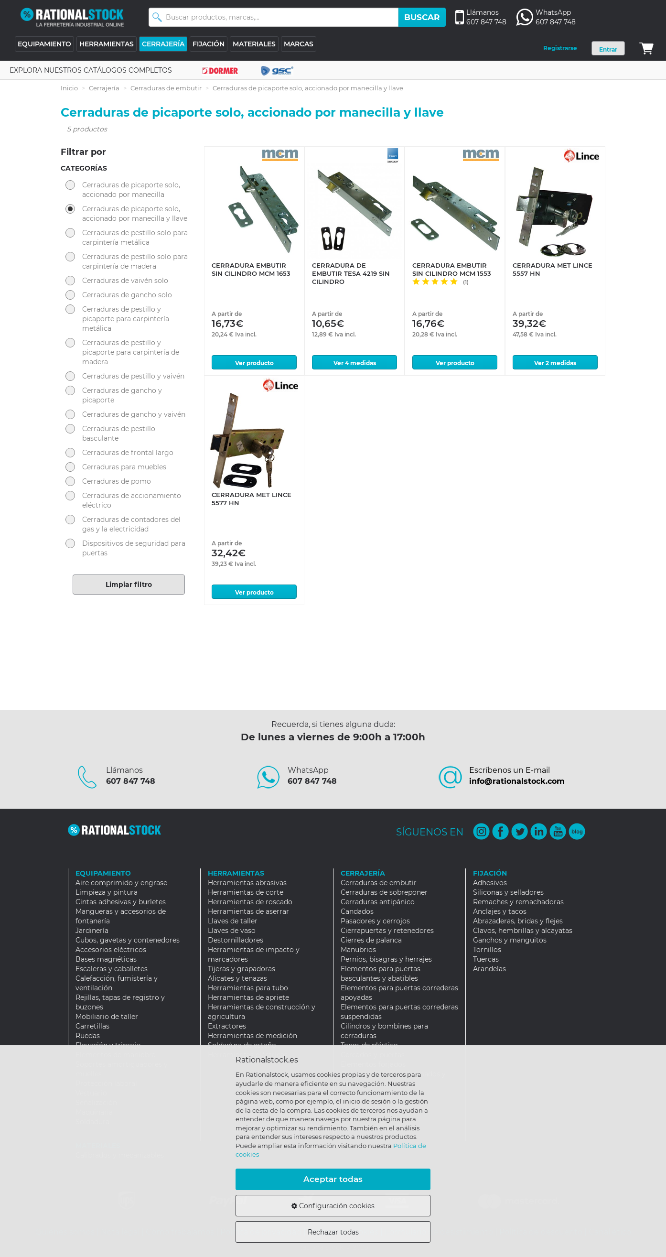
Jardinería (91, 930)
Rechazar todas (333, 1232)
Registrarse (560, 48)
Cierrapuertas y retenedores (387, 930)
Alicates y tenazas (237, 978)
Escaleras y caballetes (111, 968)
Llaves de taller (233, 921)
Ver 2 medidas (555, 363)
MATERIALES (254, 44)
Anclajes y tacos (499, 911)
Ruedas (87, 1035)
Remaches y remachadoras (518, 902)
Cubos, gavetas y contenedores (127, 940)
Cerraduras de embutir (166, 88)
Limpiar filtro (129, 584)
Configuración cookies (333, 1206)
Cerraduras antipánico (378, 902)
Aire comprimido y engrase (121, 882)
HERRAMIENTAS (106, 44)
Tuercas (486, 959)
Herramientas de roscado (250, 902)
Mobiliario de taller (106, 1016)
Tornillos (487, 949)
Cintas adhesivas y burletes (120, 902)
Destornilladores (235, 940)
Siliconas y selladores (508, 892)
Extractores (227, 1026)
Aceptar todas (333, 1179)
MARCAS (298, 44)
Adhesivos (490, 882)
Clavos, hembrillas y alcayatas (522, 930)
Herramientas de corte (245, 892)
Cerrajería (104, 88)
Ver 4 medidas (354, 363)
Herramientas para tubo (248, 988)
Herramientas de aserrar (248, 911)
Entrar (608, 49)
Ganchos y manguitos (510, 940)
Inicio (69, 88)
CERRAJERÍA (163, 44)
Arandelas (489, 968)
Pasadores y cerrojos (375, 921)
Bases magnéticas (106, 959)
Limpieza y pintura (106, 892)
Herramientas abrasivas (247, 882)
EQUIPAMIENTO (44, 44)
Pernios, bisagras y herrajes (386, 959)
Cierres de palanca (371, 940)
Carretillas (92, 1026)
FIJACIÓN (209, 44)
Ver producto (254, 363)
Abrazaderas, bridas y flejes (518, 921)
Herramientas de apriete (248, 997)
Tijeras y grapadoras (241, 968)
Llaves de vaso (232, 930)
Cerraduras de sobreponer (384, 892)
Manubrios (358, 949)
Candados (357, 911)
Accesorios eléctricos (110, 949)
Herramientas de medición (252, 1035)
